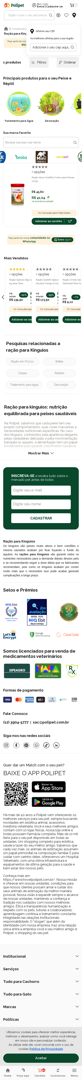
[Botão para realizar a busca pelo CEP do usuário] (72, 47)
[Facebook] (16, 745)
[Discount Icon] (58, 15)
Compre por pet (20, 28)
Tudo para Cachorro (41, 981)
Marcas (41, 1007)
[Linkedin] (56, 745)
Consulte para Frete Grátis (54, 212)
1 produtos (12, 62)
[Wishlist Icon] (66, 15)
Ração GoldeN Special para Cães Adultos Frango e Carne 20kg (53, 281)
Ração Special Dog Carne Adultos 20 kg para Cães (29, 281)
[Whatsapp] (36, 745)
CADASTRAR (41, 518)
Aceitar (41, 1058)
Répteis (59, 373)
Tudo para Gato (41, 994)
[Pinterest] (26, 745)
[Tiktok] (46, 745)
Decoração (61, 384)
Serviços (41, 969)
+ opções (38, 172)
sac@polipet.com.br (51, 722)
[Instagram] (6, 745)
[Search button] (50, 15)
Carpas (22, 373)
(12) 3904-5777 (15, 722)
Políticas (41, 1019)
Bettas (59, 361)
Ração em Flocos (22, 361)
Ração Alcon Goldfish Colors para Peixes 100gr (53, 179)
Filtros (38, 62)
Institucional (41, 956)
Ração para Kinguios (18, 33)
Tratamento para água (24, 384)
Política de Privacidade (46, 1049)
